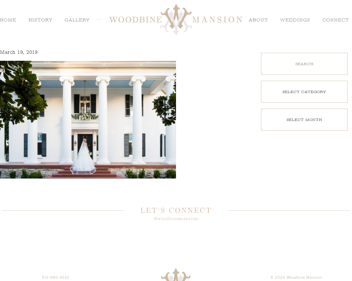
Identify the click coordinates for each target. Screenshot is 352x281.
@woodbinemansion (176, 219)
